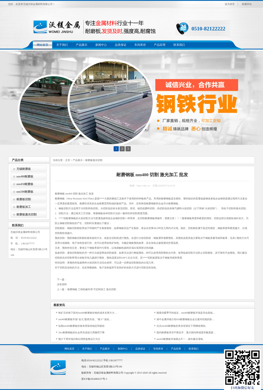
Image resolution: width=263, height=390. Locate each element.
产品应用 (159, 44)
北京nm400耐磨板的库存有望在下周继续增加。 (182, 325)
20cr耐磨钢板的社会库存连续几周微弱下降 (81, 332)
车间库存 (140, 44)
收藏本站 (247, 4)
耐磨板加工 (23, 206)
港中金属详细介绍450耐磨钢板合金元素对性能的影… (186, 319)
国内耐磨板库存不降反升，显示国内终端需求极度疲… (186, 332)
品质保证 (120, 44)
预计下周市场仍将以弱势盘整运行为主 (79, 339)
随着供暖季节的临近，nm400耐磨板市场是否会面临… (186, 312)
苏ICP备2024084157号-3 (94, 378)
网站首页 (42, 44)
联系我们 (179, 44)
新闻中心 (101, 44)
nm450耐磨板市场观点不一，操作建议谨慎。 (181, 339)
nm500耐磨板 (24, 191)
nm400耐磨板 (24, 176)
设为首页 (230, 4)
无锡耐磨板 (23, 168)
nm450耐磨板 (24, 184)
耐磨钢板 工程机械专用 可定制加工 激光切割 (91, 289)
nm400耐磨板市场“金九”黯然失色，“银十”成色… (85, 319)
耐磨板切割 (23, 199)
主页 (67, 160)
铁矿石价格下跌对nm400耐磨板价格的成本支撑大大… (87, 312)
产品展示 (81, 44)
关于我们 (62, 44)
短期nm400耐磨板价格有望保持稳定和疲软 (81, 325)
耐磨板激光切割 (26, 214)
